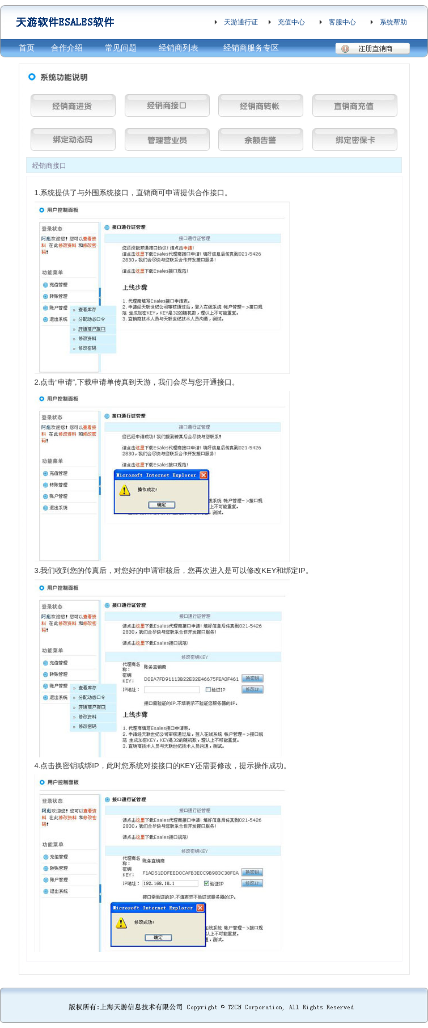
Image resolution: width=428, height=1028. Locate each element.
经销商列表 (178, 47)
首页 (27, 47)
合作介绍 (67, 47)
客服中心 (342, 22)
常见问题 (121, 47)
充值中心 (291, 22)
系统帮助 (393, 22)
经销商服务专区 (251, 47)
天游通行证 (241, 22)
